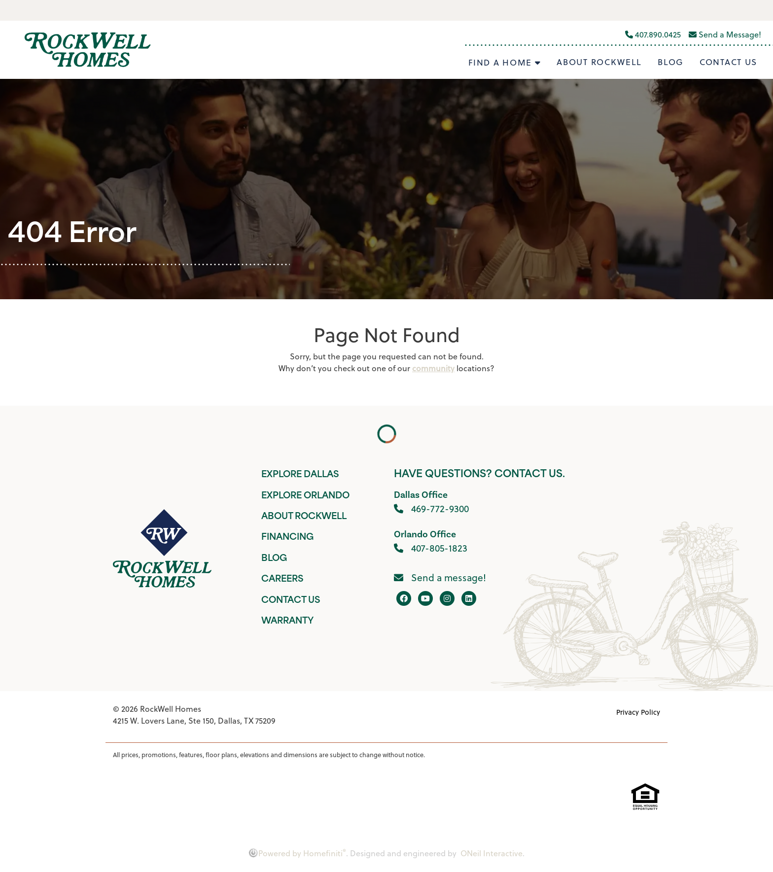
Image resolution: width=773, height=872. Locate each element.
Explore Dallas (300, 475)
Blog (671, 62)
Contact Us (728, 62)
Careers (282, 579)
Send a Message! (725, 34)
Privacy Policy (638, 712)
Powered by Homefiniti (297, 853)
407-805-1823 (430, 548)
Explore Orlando (305, 496)
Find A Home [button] (501, 62)
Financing (287, 537)
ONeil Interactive (491, 853)
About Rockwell (599, 62)
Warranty (287, 621)
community (433, 368)
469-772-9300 (431, 508)
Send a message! (440, 577)
